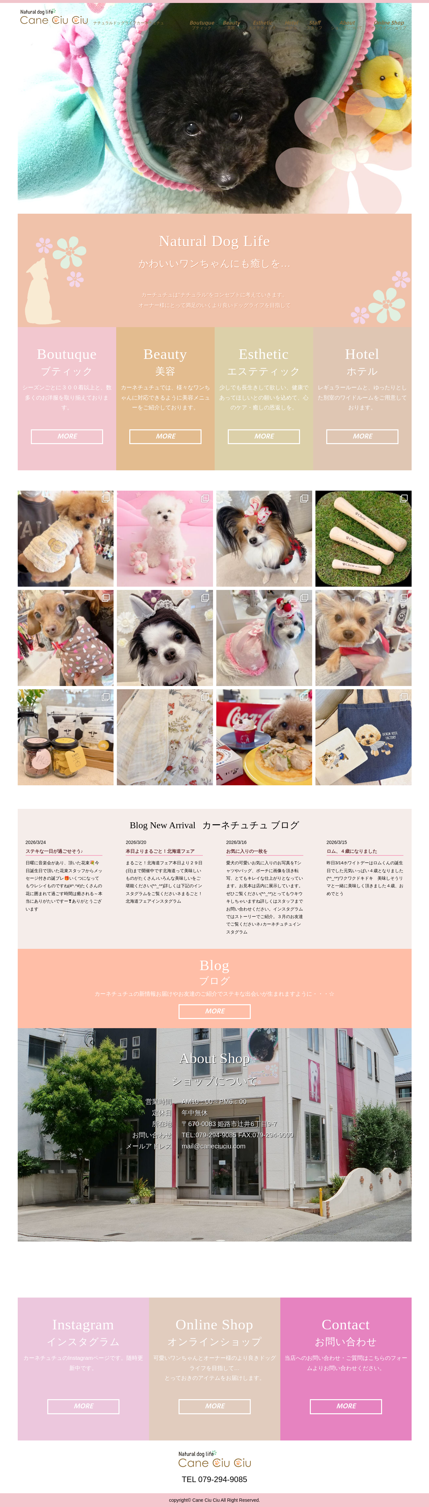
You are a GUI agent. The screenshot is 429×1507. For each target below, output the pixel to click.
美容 (231, 25)
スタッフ (314, 25)
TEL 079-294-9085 (214, 1479)
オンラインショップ (388, 25)
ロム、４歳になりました (352, 851)
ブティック (201, 25)
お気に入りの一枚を (247, 851)
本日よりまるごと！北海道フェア (160, 851)
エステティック (262, 25)
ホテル (291, 25)
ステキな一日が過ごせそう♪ (54, 851)
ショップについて (346, 25)
